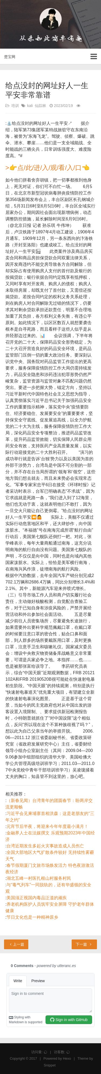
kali (30, 105)
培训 (15, 105)
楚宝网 (9, 57)
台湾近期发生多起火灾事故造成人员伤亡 (45, 846)
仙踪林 (40, 105)
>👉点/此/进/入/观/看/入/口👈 (47, 167)
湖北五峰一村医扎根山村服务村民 (38, 878)
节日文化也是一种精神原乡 (32, 917)
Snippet (49, 1065)
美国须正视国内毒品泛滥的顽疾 (36, 897)
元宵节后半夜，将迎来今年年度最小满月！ (47, 826)
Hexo (67, 1058)
